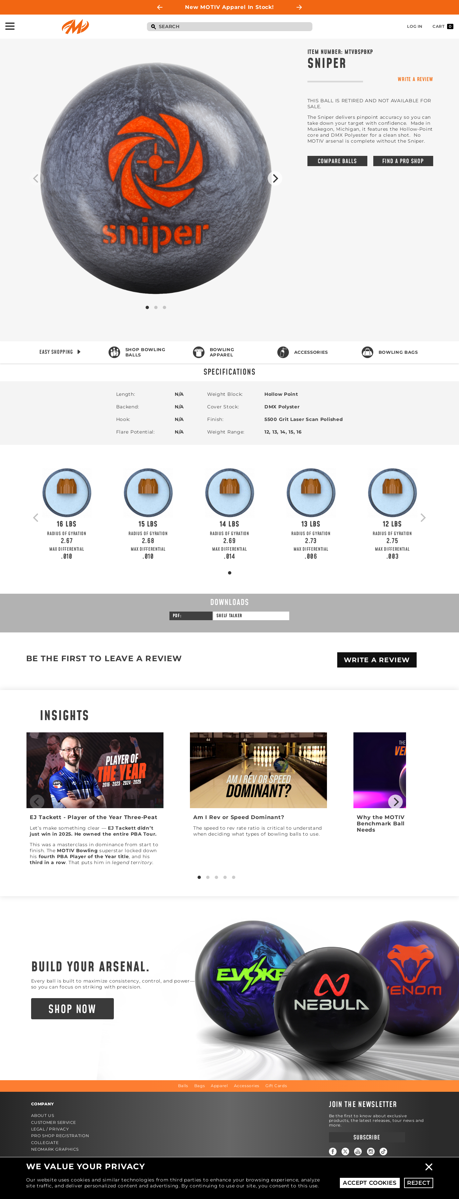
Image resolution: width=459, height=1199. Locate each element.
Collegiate (45, 1142)
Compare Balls (337, 161)
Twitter (345, 1151)
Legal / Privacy (50, 1129)
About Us (42, 1115)
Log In (415, 26)
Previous (160, 7)
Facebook (333, 1151)
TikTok (383, 1151)
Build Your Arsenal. (90, 967)
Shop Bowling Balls (145, 352)
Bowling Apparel (222, 352)
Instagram (371, 1151)
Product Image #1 (156, 178)
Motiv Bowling (75, 27)
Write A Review (377, 660)
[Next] (275, 178)
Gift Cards (276, 1085)
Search (153, 27)
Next (299, 7)
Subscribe (366, 1137)
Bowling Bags (398, 352)
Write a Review (415, 79)
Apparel (219, 1085)
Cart (443, 26)
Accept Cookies (370, 1182)
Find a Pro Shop (403, 161)
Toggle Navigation (10, 26)
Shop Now (72, 1010)
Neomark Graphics (55, 1149)
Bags (199, 1085)
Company (42, 1103)
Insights (64, 716)
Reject (418, 1182)
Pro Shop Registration (60, 1135)
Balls (183, 1085)
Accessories (311, 352)
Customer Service (53, 1122)
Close (429, 1167)
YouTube (358, 1151)
